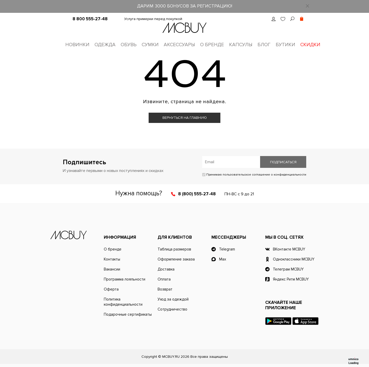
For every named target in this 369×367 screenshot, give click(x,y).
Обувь (129, 45)
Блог (264, 45)
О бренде (212, 45)
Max (222, 259)
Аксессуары (179, 45)
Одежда (105, 45)
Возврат (165, 289)
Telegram (227, 249)
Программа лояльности (124, 279)
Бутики (285, 45)
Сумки (150, 45)
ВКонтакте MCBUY (289, 249)
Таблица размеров (174, 249)
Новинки (77, 45)
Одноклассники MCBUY (293, 259)
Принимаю (254, 175)
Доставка (166, 269)
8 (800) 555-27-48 (197, 194)
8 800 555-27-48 (90, 19)
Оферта (111, 289)
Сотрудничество (172, 309)
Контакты (112, 259)
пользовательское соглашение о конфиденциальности (264, 175)
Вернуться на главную (184, 117)
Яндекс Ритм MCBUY (291, 279)
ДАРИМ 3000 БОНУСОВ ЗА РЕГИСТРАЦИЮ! (184, 6)
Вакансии (112, 269)
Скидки (310, 45)
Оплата (164, 279)
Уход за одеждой (173, 299)
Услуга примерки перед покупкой (153, 19)
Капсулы (240, 45)
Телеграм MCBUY (288, 269)
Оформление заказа (176, 259)
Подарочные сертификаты (128, 314)
